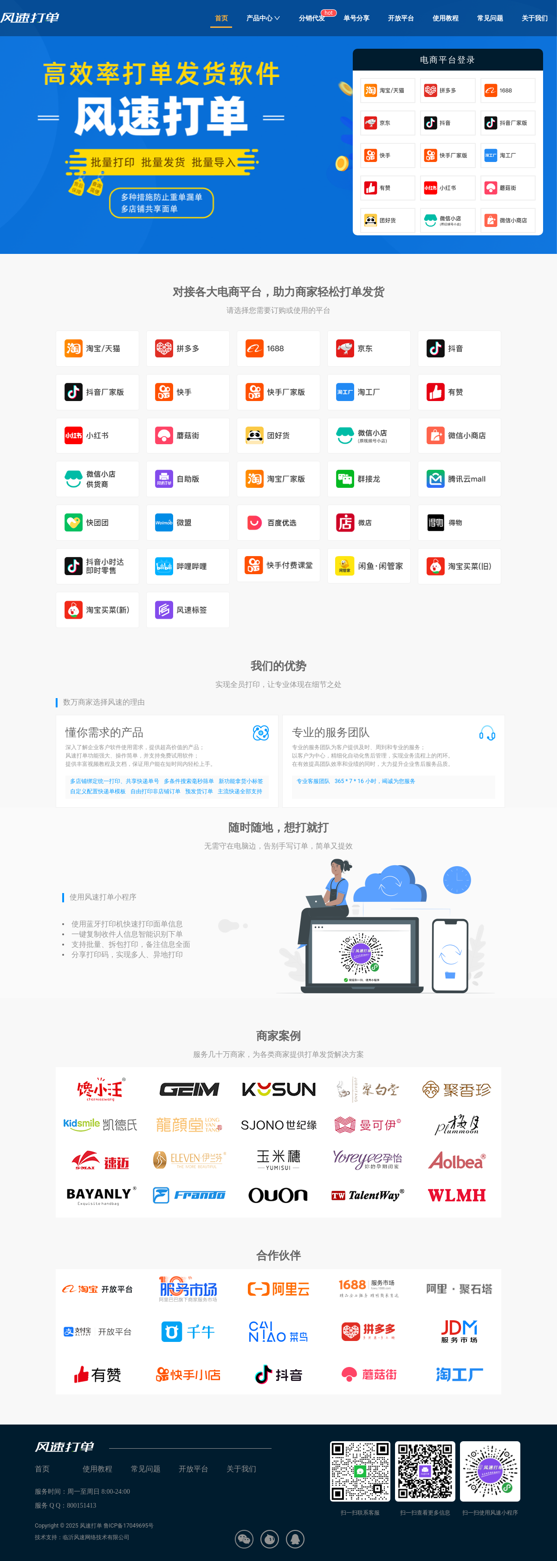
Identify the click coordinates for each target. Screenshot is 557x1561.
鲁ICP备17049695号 (129, 1525)
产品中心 (263, 18)
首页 (221, 18)
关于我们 (535, 18)
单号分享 (356, 18)
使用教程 (446, 18)
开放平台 (401, 18)
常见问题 (490, 18)
